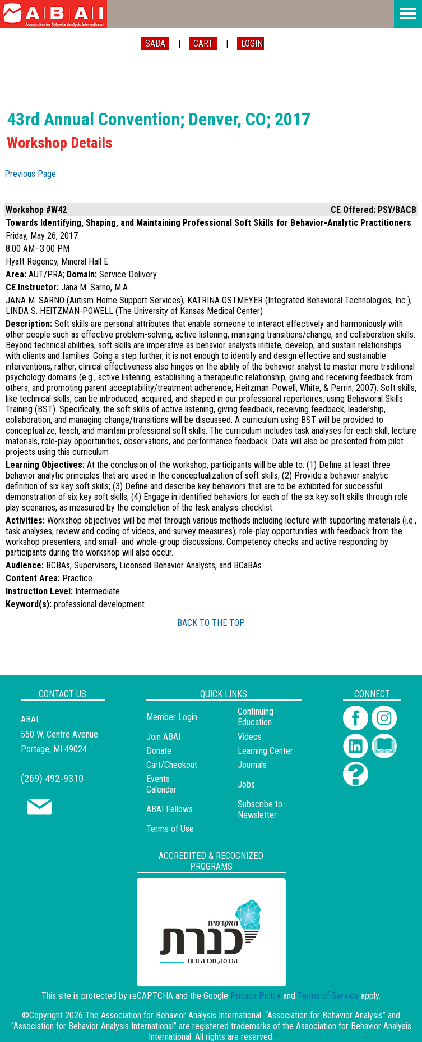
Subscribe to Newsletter (260, 809)
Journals (252, 764)
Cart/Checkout (171, 764)
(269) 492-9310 (52, 778)
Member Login (171, 717)
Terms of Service (328, 995)
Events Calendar (161, 784)
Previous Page (30, 174)
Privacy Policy (255, 995)
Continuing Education (255, 716)
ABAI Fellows (169, 809)
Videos (250, 736)
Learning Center (265, 750)
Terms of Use (170, 828)
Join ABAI (163, 736)
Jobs (246, 784)
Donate (158, 750)
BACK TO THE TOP (211, 622)
